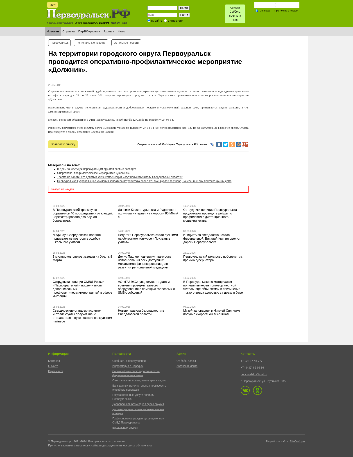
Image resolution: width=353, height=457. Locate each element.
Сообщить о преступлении (129, 360)
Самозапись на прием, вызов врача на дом (139, 380)
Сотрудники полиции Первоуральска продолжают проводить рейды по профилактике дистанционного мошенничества (210, 215)
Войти (52, 5)
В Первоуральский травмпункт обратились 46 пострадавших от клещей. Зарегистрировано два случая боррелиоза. (83, 215)
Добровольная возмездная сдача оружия (138, 404)
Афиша (109, 31)
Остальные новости (126, 42)
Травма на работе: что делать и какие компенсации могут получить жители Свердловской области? (120, 177)
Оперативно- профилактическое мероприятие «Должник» (93, 173)
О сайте (53, 366)
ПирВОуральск (89, 31)
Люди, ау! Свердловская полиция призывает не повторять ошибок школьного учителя (77, 238)
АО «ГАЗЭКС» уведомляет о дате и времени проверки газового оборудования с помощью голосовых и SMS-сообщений (146, 287)
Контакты (54, 360)
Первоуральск (59, 42)
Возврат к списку (63, 144)
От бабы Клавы (186, 360)
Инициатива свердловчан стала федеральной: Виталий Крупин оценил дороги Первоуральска (211, 238)
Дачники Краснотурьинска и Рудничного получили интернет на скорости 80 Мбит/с (148, 213)
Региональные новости (91, 42)
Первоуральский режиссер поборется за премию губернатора (212, 258)
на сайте (156, 20)
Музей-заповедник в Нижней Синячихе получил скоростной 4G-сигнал (211, 312)
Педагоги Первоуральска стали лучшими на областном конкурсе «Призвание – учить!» (148, 238)
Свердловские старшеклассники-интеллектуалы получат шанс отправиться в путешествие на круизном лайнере (82, 316)
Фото (121, 31)
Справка (69, 31)
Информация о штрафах (127, 366)
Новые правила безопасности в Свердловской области (141, 312)
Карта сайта (55, 371)
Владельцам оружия (125, 427)
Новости (53, 31)
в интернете (175, 20)
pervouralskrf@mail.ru (254, 374)
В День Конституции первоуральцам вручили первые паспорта (96, 169)
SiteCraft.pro (297, 441)
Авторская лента (186, 366)
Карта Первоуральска (60, 22)
